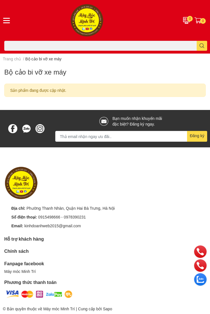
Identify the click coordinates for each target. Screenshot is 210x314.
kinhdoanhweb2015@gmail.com (52, 225)
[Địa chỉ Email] (131, 136)
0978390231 (75, 217)
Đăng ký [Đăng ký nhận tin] (197, 135)
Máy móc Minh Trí (20, 271)
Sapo (107, 308)
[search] (202, 46)
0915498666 (49, 217)
